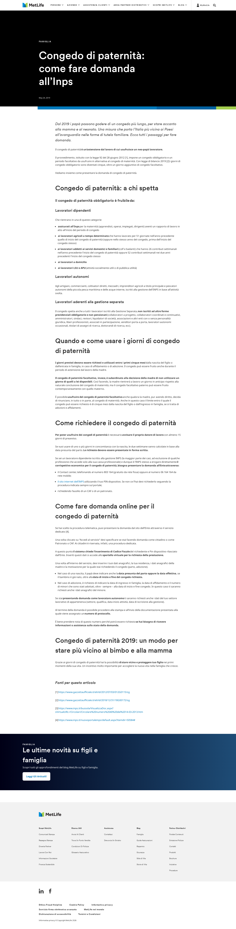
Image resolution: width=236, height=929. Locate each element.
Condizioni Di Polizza (80, 847)
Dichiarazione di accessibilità (55, 914)
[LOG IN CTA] (203, 5)
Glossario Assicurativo (80, 853)
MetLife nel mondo (94, 910)
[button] (57, 5)
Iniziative (172, 865)
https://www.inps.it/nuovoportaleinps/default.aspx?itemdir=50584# (97, 720)
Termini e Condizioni (89, 914)
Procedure (173, 871)
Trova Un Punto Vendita (80, 840)
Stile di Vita (141, 859)
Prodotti (172, 853)
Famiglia (140, 834)
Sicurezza (140, 853)
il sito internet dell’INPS (71, 481)
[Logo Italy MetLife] (50, 815)
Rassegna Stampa (46, 840)
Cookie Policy (76, 905)
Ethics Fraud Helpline (50, 905)
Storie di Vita (142, 865)
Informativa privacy (102, 905)
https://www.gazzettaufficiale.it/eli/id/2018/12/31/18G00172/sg (94, 700)
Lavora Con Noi (45, 853)
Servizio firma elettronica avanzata (58, 910)
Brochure (173, 859)
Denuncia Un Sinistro (112, 840)
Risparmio (140, 847)
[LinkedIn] (41, 891)
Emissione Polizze (176, 840)
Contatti (172, 847)
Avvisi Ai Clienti (77, 834)
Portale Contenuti (176, 834)
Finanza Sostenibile (46, 865)
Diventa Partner (45, 847)
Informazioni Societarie (48, 859)
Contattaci (108, 834)
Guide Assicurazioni (144, 840)
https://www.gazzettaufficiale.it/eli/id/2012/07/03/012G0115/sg (94, 692)
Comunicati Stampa (47, 834)
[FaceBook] (50, 891)
